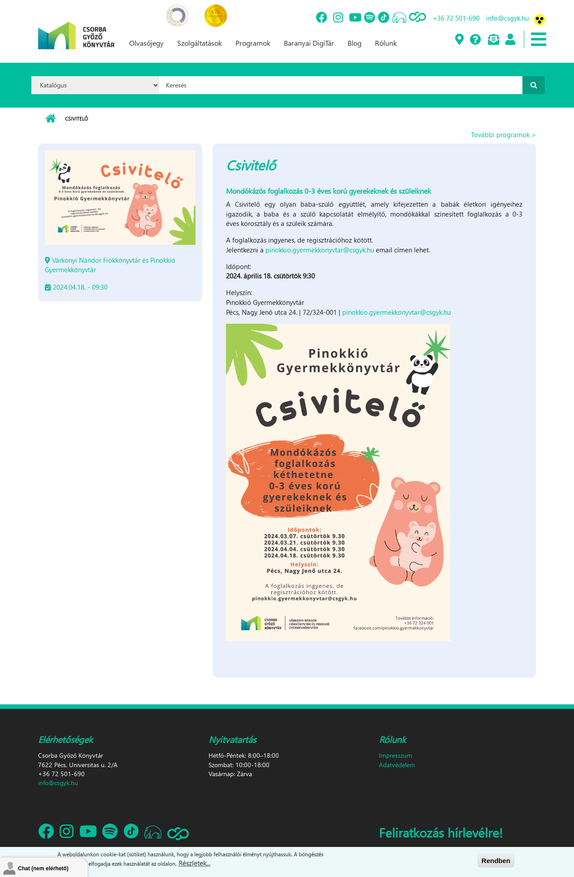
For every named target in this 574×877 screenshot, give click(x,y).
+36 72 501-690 (456, 17)
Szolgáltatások (199, 43)
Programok (252, 43)
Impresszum (395, 755)
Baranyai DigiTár (309, 43)
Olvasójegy (146, 43)
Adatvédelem (397, 764)
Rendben (496, 861)
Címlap (50, 119)
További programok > (503, 134)
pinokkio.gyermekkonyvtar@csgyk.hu (319, 249)
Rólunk (386, 43)
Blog (354, 43)
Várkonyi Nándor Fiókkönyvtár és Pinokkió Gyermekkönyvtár (110, 265)
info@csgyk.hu (507, 17)
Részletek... (194, 864)
